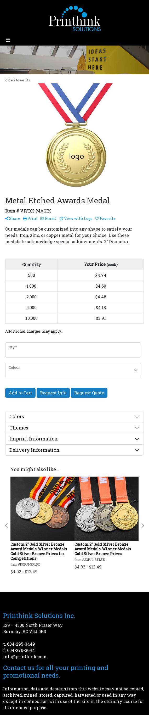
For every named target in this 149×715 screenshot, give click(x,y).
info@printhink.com (25, 656)
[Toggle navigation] (8, 39)
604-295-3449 (21, 644)
